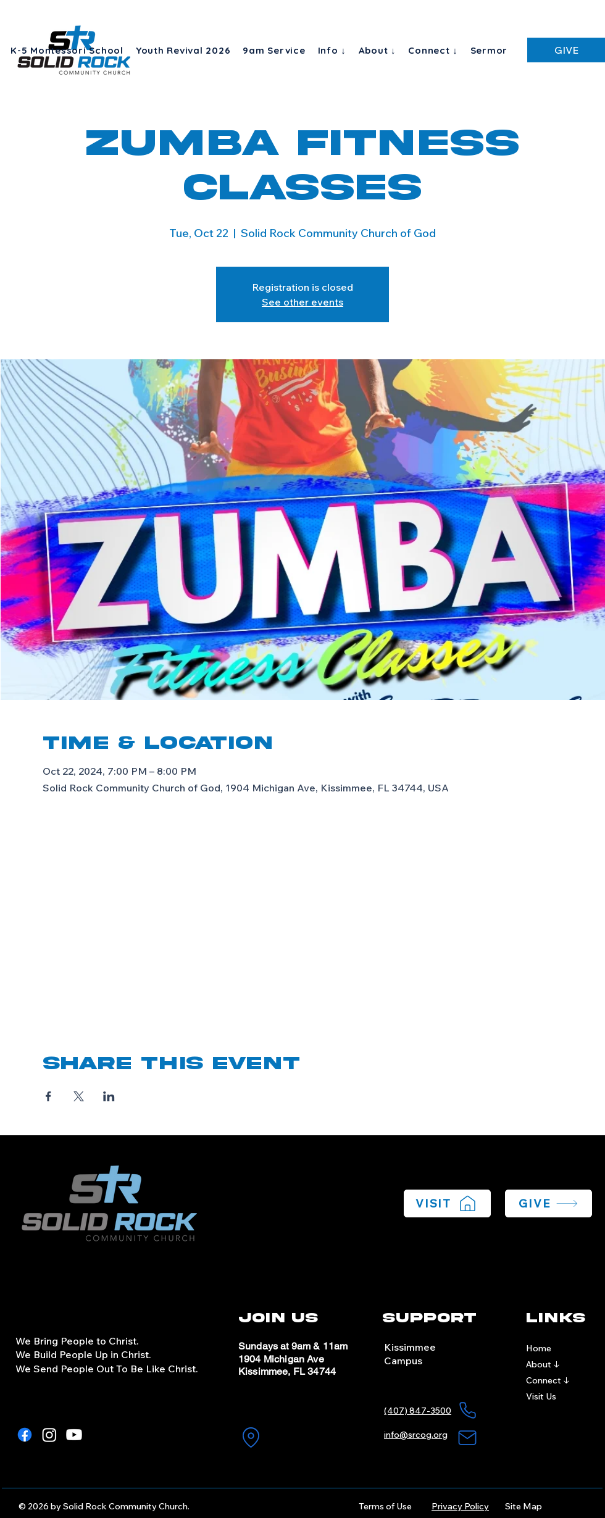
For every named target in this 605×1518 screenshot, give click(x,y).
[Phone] (467, 1410)
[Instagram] (49, 1434)
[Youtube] (74, 1434)
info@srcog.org (416, 1434)
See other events (302, 302)
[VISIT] (447, 1203)
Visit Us (541, 1396)
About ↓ (543, 1364)
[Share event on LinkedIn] (109, 1096)
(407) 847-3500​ (417, 1410)
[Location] (250, 1437)
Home (538, 1348)
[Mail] (467, 1437)
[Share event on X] (79, 1096)
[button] (332, 50)
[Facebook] (24, 1434)
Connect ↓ (548, 1380)
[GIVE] (566, 50)
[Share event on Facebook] (48, 1096)
